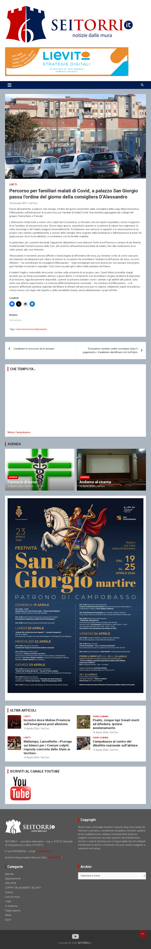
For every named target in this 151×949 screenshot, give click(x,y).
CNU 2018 (10, 883)
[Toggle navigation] (9, 85)
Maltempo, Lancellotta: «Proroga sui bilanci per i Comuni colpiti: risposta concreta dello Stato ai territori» (48, 747)
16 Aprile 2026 (15, 486)
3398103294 (54, 857)
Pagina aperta (12, 910)
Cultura (9, 892)
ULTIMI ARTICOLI (23, 710)
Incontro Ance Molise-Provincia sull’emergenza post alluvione (47, 722)
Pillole (8, 915)
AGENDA (14, 444)
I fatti (13, 184)
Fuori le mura (100, 716)
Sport (8, 919)
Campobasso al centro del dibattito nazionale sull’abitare (115, 743)
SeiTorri (33, 203)
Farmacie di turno (22, 482)
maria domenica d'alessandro (31, 329)
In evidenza (11, 906)
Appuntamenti (13, 878)
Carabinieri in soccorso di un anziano (33, 348)
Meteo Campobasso (19, 432)
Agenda (13, 477)
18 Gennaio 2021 (18, 203)
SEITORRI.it (84, 942)
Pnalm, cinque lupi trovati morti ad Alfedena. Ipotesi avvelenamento (116, 724)
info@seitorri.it (44, 851)
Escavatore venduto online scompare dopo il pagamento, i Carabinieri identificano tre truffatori (110, 350)
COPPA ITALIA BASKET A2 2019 (23, 887)
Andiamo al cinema (95, 482)
